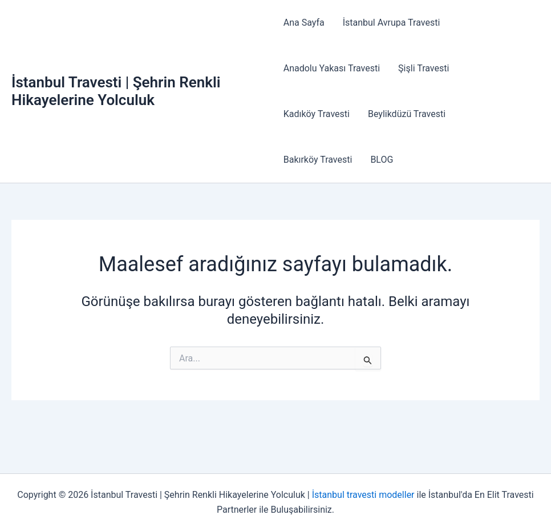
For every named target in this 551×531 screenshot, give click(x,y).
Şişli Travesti (423, 68)
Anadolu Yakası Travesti (331, 68)
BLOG (381, 159)
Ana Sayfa (304, 22)
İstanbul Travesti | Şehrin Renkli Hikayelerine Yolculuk (115, 91)
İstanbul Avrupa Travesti (391, 22)
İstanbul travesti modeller (363, 494)
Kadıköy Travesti (316, 113)
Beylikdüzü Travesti (406, 113)
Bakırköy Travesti (318, 159)
